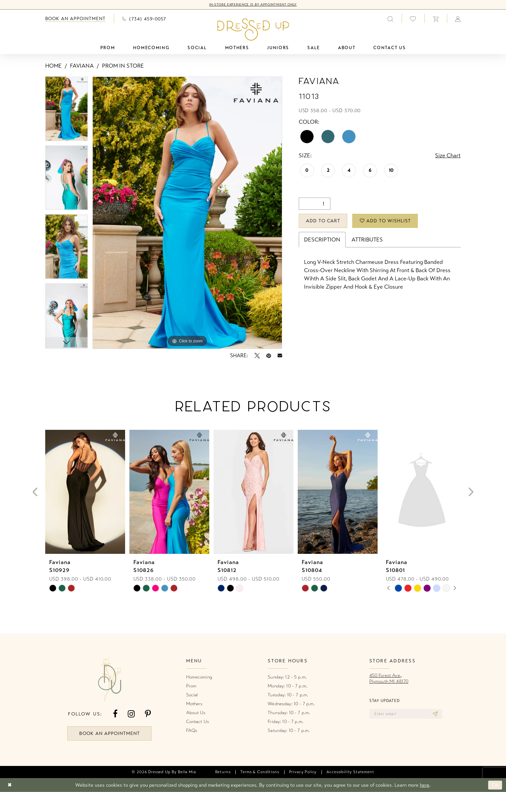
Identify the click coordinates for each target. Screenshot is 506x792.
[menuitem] (75, 19)
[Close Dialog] (10, 785)
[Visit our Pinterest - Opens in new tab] (148, 714)
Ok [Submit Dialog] (495, 785)
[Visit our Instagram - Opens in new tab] (131, 714)
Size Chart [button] (447, 155)
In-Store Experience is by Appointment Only (253, 5)
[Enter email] (405, 714)
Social (192, 695)
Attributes (367, 239)
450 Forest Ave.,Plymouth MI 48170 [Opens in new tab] (388, 678)
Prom (191, 686)
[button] (435, 18)
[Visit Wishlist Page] (413, 19)
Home (53, 65)
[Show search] (390, 18)
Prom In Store (123, 65)
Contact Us (197, 721)
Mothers (194, 704)
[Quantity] (314, 204)
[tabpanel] (66, 111)
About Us (196, 712)
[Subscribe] (435, 714)
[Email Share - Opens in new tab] (280, 355)
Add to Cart (323, 221)
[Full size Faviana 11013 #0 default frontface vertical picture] (187, 213)
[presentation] (85, 492)
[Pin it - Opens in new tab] (268, 355)
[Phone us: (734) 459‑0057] (144, 18)
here (424, 785)
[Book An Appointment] (75, 19)
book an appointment (109, 733)
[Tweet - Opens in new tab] (257, 355)
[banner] (253, 29)
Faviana (82, 65)
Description (322, 239)
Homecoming (199, 677)
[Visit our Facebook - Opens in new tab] (115, 714)
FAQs (191, 730)
